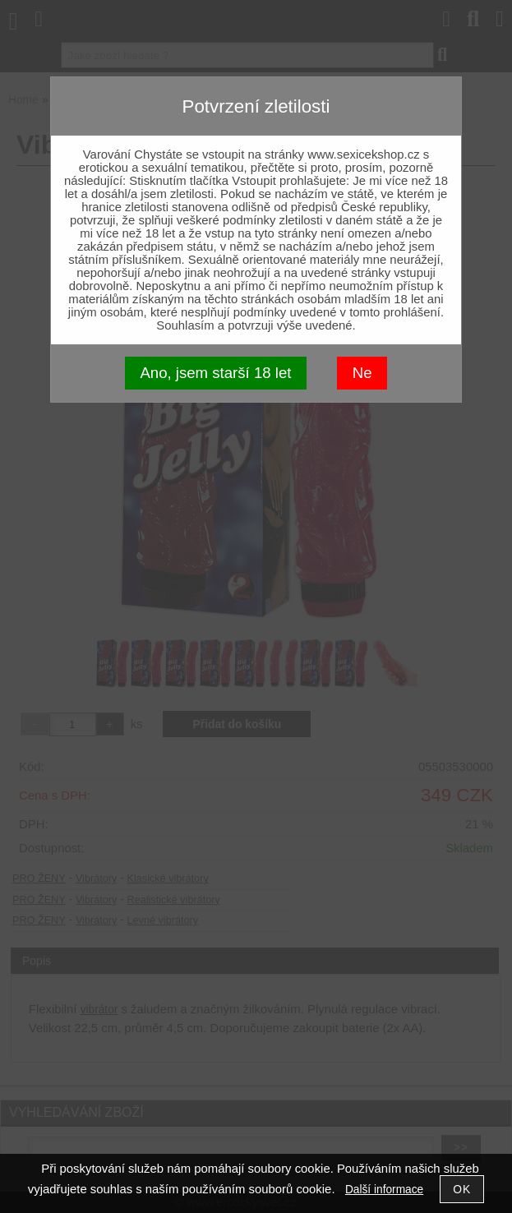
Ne (362, 372)
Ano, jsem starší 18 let (215, 372)
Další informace (384, 1189)
